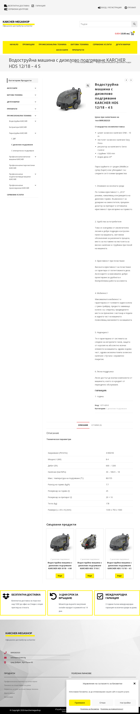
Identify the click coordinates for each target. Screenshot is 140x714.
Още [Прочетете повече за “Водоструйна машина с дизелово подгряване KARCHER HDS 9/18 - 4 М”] (60, 576)
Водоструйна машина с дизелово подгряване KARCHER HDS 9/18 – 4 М (60, 565)
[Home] (71, 62)
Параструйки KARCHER (18, 133)
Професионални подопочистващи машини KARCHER (20, 176)
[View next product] (131, 80)
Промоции (28, 44)
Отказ (102, 702)
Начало (14, 44)
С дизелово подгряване (116, 408)
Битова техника (80, 44)
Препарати (78, 50)
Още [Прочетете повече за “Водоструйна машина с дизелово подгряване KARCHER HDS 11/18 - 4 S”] (119, 576)
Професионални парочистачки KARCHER (22, 166)
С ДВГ (13, 138)
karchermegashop (33, 710)
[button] (134, 683)
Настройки (125, 702)
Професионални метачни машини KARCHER (19, 158)
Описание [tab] (83, 425)
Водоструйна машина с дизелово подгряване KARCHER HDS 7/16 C (90, 565)
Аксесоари (62, 50)
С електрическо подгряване (22, 151)
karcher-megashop (16, 21)
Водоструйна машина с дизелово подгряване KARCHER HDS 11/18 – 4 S (119, 565)
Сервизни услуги (102, 44)
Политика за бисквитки (89, 709)
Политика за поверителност (111, 709)
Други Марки (123, 44)
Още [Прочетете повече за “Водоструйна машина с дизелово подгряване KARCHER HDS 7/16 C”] (90, 576)
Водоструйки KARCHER (18, 121)
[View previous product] (126, 80)
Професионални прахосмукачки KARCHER (19, 186)
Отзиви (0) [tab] (96, 425)
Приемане (80, 702)
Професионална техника (52, 44)
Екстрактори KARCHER (18, 127)
